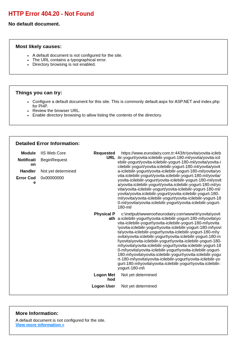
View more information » (39, 324)
